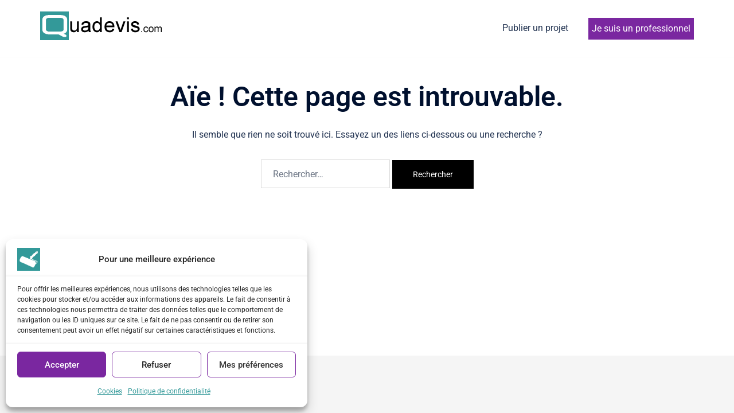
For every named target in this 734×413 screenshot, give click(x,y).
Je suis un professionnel (641, 28)
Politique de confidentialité (169, 391)
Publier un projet (535, 27)
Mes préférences (251, 365)
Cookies (109, 391)
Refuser (156, 365)
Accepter (62, 365)
